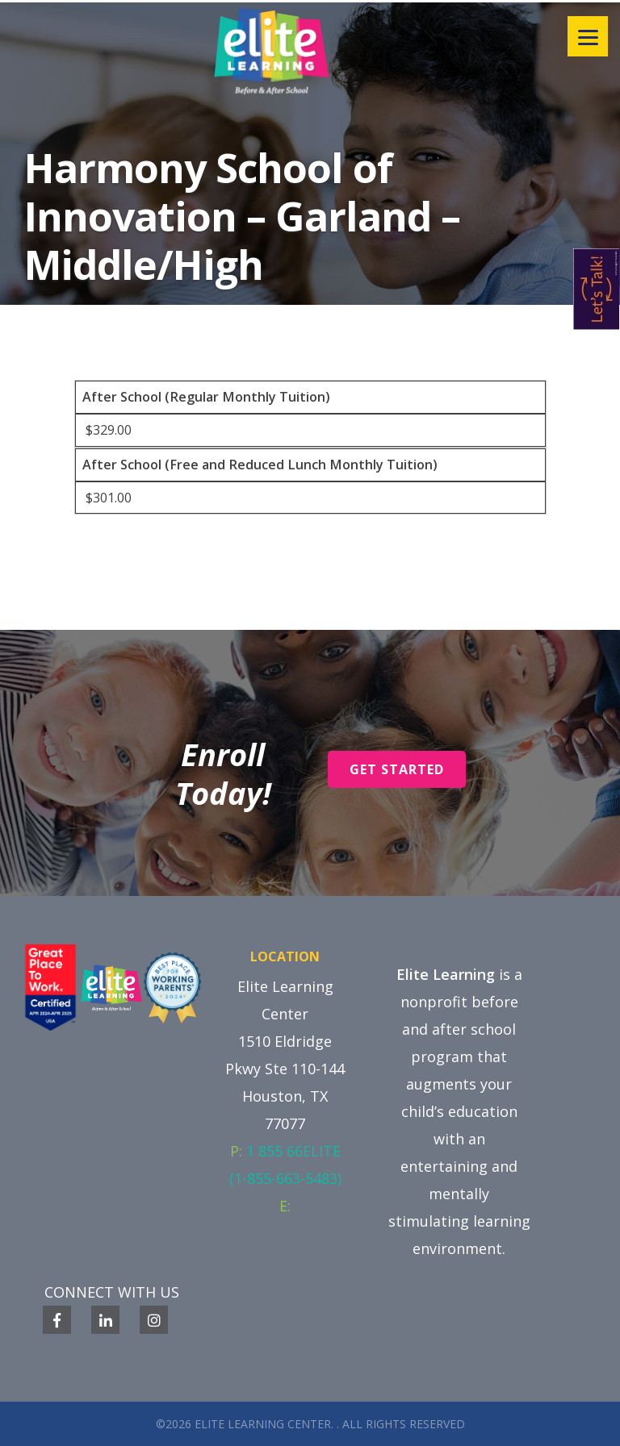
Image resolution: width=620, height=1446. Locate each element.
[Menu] (588, 36)
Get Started (397, 769)
